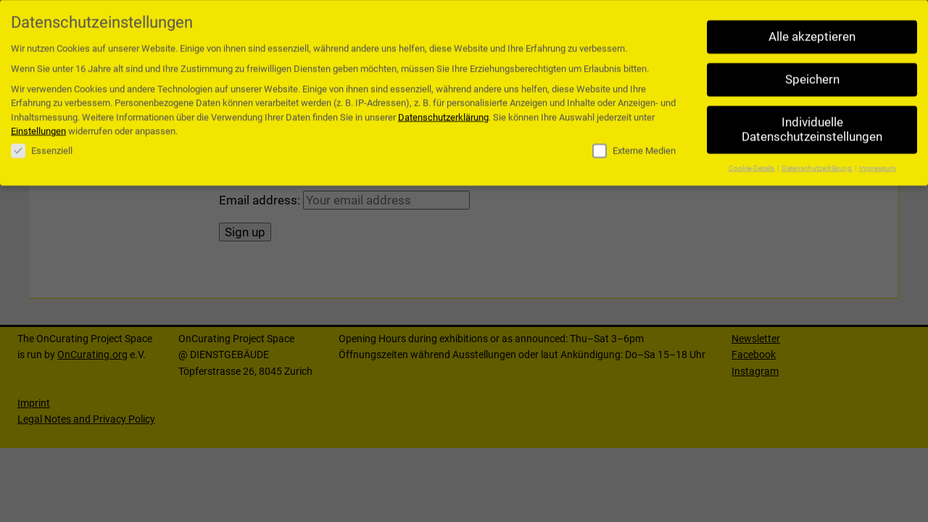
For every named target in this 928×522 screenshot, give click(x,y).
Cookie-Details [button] (752, 163)
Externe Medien (634, 147)
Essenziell (41, 147)
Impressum (877, 163)
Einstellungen (38, 127)
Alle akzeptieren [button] (812, 33)
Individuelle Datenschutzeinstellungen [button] (812, 126)
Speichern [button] (812, 76)
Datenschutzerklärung (443, 113)
